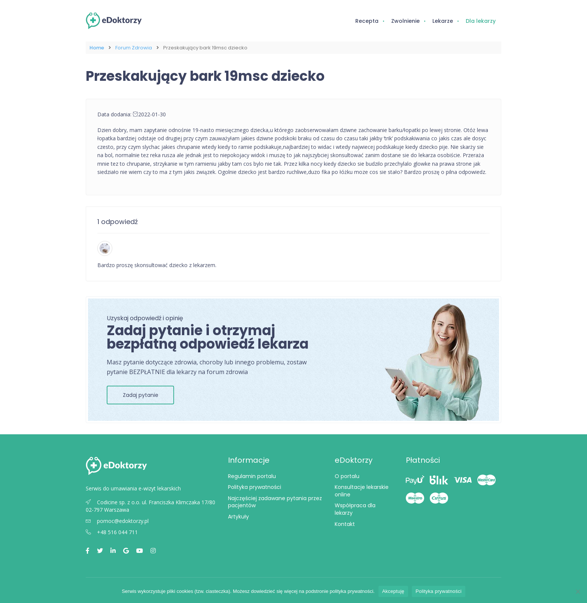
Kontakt (345, 524)
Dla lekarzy (481, 21)
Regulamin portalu (252, 476)
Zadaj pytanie (140, 395)
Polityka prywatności (254, 487)
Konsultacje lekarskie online (362, 490)
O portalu (347, 476)
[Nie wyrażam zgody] (577, 591)
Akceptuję (393, 591)
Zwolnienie (405, 21)
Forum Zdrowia (133, 47)
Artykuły (238, 516)
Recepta (366, 21)
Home (96, 47)
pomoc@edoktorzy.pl (117, 520)
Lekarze (442, 21)
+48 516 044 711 (112, 532)
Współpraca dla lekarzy (355, 509)
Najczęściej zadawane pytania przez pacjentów (275, 502)
